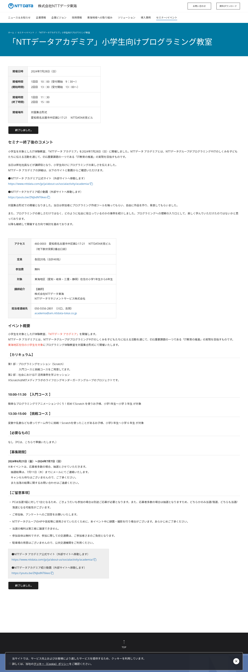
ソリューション (126, 17)
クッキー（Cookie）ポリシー (51, 664)
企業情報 (41, 17)
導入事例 (146, 17)
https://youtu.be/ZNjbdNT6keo (27, 197)
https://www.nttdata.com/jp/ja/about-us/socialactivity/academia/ (48, 184)
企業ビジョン (58, 17)
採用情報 (77, 17)
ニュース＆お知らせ (19, 17)
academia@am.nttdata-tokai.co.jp (56, 313)
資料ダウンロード (228, 6)
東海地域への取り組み (99, 17)
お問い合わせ (199, 6)
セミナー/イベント (166, 17)
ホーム (11, 32)
